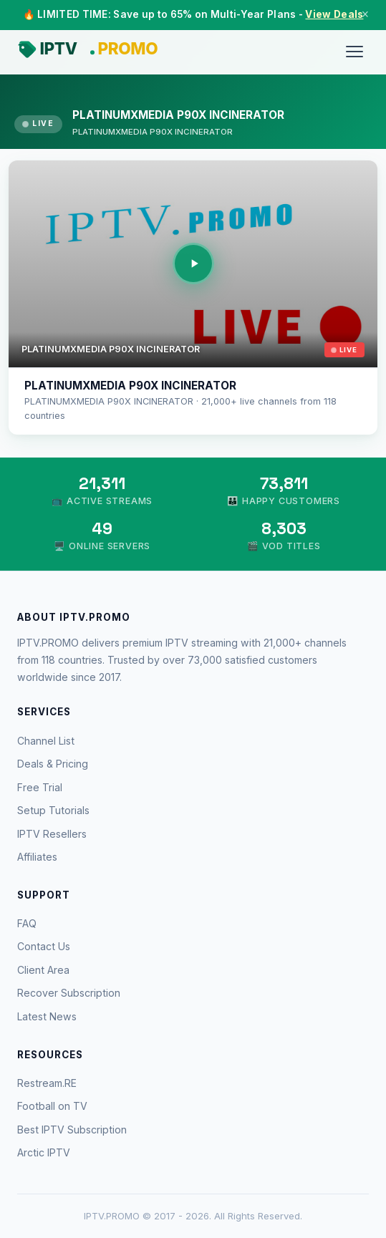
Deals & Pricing (52, 764)
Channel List (45, 741)
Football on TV (52, 1106)
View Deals (334, 14)
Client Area (43, 970)
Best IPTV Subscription (72, 1129)
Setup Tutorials (53, 810)
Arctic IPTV (43, 1152)
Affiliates (37, 857)
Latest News (47, 1016)
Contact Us (43, 946)
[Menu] (354, 51)
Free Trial (39, 787)
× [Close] (365, 14)
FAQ (27, 923)
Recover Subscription (68, 993)
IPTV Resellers (52, 834)
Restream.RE (47, 1083)
